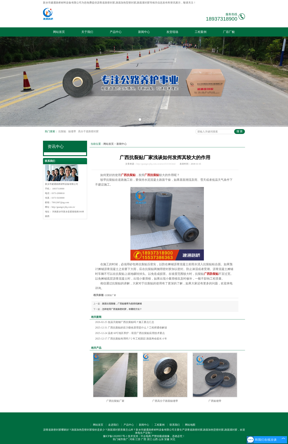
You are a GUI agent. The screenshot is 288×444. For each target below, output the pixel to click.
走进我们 (113, 424)
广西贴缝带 (214, 401)
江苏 (138, 439)
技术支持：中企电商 (139, 436)
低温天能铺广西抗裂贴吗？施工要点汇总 (124, 322)
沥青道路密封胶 (106, 2)
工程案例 (200, 31)
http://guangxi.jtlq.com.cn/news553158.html (155, 164)
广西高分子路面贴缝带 (165, 401)
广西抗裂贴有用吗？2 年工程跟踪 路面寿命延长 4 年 (131, 338)
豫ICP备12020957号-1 (115, 436)
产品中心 (116, 31)
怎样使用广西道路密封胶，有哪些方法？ (122, 309)
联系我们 (175, 424)
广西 (143, 439)
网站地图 (190, 424)
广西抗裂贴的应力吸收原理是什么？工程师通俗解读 (131, 327)
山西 (155, 439)
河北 (172, 439)
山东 (161, 439)
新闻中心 (144, 31)
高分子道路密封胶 (88, 131)
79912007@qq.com (60, 202)
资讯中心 (56, 146)
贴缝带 (72, 131)
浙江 (149, 439)
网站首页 (59, 31)
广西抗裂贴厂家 (115, 401)
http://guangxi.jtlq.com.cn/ (63, 207)
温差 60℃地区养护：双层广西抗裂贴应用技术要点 (130, 333)
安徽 (166, 439)
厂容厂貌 (229, 31)
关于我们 (87, 31)
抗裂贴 (62, 131)
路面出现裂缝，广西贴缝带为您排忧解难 (122, 303)
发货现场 (172, 31)
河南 (132, 439)
